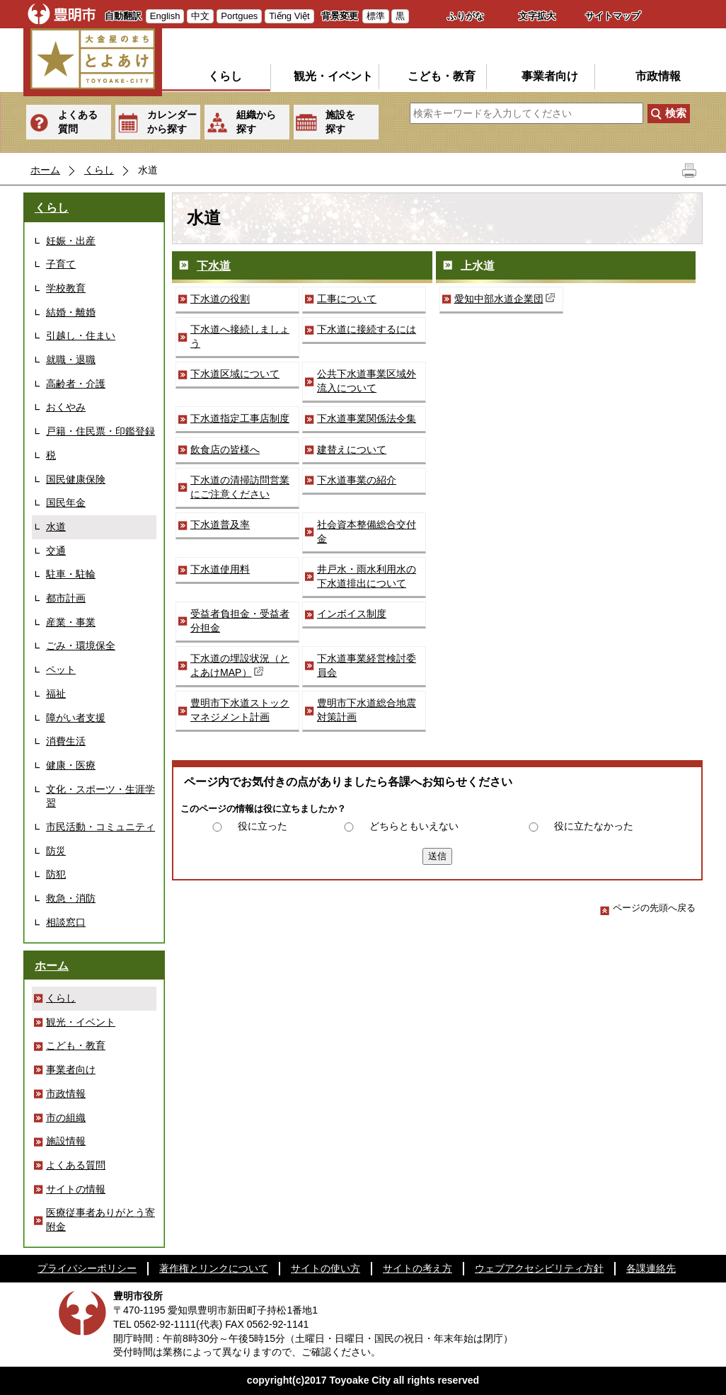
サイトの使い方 (325, 1268)
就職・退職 (71, 359)
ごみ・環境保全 (80, 645)
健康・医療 (71, 765)
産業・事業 (71, 622)
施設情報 (66, 1141)
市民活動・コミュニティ (100, 826)
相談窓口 (66, 922)
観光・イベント (333, 76)
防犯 (56, 874)
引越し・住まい (80, 335)
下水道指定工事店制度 (239, 418)
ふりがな (465, 16)
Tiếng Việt (289, 16)
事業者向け (550, 76)
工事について (346, 298)
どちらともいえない (414, 826)
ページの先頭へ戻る (648, 907)
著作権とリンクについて (213, 1268)
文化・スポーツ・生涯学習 (100, 796)
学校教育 (66, 288)
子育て (61, 264)
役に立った (262, 826)
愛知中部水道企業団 (506, 298)
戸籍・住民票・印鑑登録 (100, 431)
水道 (56, 526)
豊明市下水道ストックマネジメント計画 (239, 710)
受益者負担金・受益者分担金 (239, 620)
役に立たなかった (593, 826)
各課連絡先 (651, 1268)
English (165, 16)
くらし (225, 76)
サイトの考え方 (417, 1268)
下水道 (214, 266)
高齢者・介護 (75, 383)
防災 (56, 850)
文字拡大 (537, 16)
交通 (56, 550)
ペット (61, 669)
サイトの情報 (75, 1189)
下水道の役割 (220, 298)
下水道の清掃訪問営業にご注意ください (239, 487)
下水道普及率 (220, 524)
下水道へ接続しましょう (239, 336)
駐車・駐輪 (71, 574)
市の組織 (66, 1117)
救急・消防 (71, 898)
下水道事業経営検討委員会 (366, 665)
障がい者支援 (75, 717)
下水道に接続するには (366, 329)
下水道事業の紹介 (356, 480)
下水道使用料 (220, 569)
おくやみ (66, 407)
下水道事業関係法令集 (366, 418)
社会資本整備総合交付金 (366, 531)
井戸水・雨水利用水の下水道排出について (366, 576)
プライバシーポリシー (87, 1268)
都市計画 (66, 598)
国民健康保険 (75, 479)
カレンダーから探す (172, 121)
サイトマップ (612, 16)
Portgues (239, 16)
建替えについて (351, 449)
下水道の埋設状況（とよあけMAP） (239, 665)
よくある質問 (78, 121)
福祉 (56, 693)
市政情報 (658, 76)
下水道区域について (235, 373)
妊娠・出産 (71, 240)
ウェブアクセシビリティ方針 (539, 1268)
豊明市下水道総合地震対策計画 (366, 710)
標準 (376, 16)
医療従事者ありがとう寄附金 (100, 1219)
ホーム (45, 170)
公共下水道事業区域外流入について (366, 381)
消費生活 (66, 741)
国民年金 (66, 502)
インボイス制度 (351, 613)
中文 (200, 16)
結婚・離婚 (71, 312)
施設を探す (340, 121)
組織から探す (256, 121)
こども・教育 (442, 76)
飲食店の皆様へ (225, 449)
